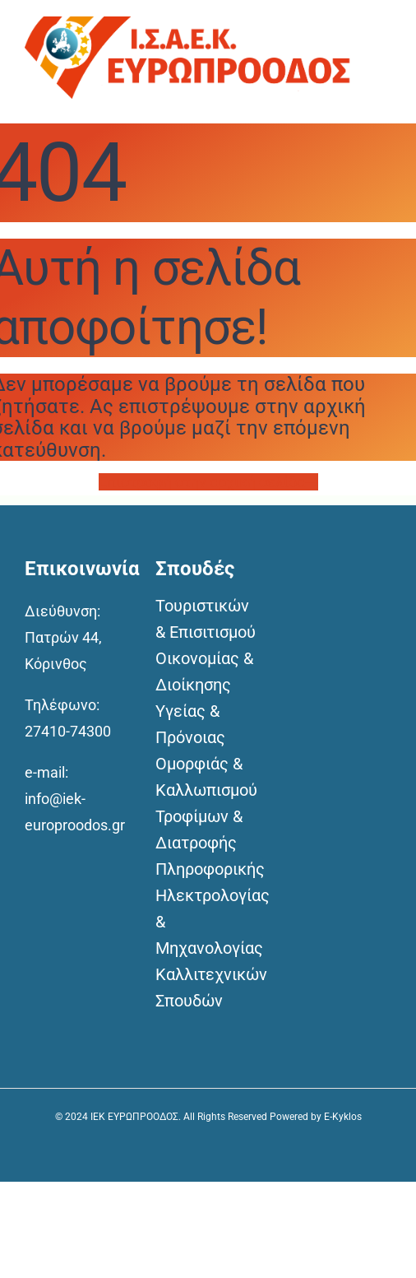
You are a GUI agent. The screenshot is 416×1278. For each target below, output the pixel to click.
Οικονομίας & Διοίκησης (204, 671)
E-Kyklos (343, 1116)
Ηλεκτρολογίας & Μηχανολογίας (208, 921)
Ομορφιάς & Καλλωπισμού (206, 777)
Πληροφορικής (208, 869)
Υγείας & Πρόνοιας (190, 724)
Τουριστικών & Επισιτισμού (205, 619)
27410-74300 (68, 731)
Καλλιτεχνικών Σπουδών (208, 987)
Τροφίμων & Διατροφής (199, 829)
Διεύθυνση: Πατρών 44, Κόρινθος (63, 637)
